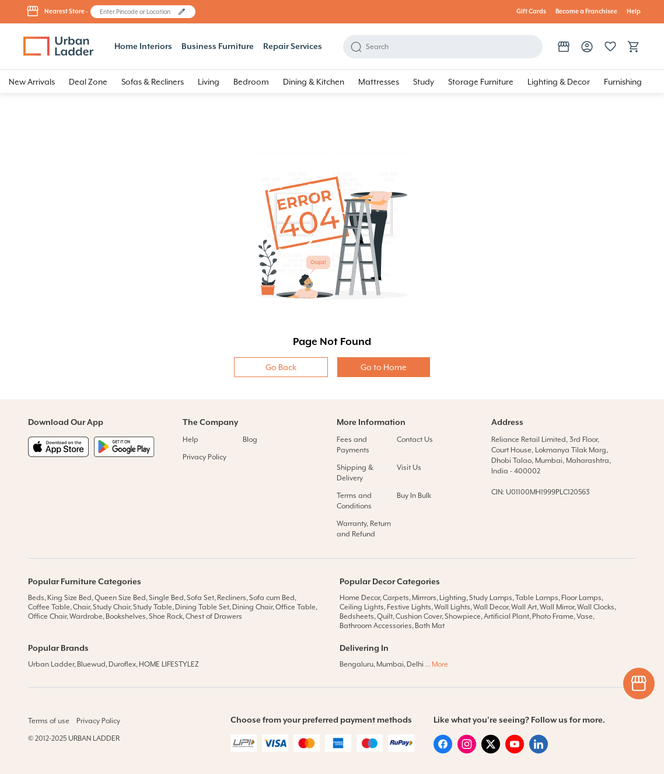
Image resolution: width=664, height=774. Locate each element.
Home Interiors (143, 46)
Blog (250, 439)
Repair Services (292, 46)
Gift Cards (531, 11)
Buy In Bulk (414, 495)
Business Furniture (217, 46)
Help (634, 11)
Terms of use (48, 721)
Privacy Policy (204, 457)
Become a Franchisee (586, 11)
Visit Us (409, 467)
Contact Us (415, 439)
